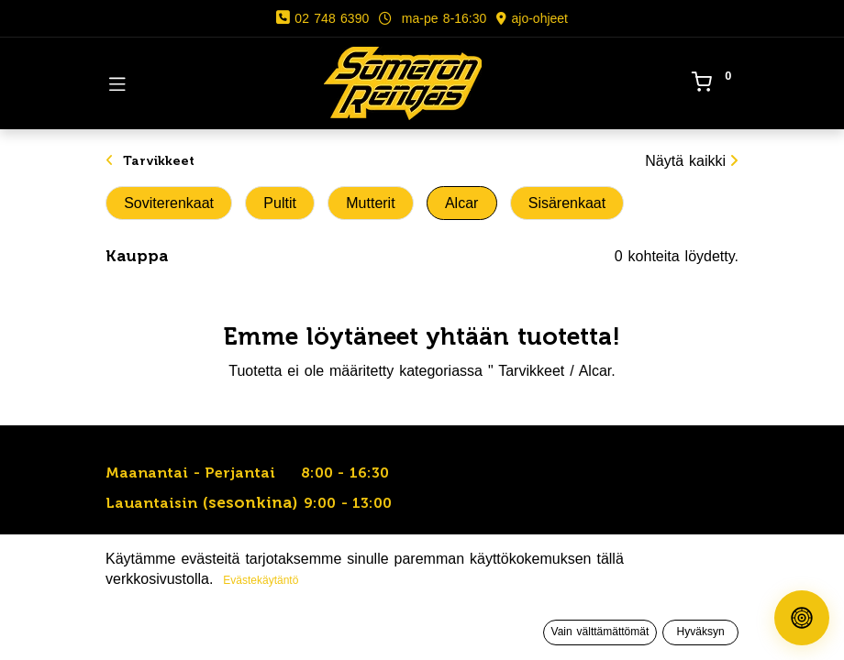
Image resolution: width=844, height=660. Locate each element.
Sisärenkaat (567, 203)
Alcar (461, 203)
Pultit (279, 203)
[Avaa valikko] (422, 633)
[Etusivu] (60, 628)
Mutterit (370, 203)
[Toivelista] (603, 628)
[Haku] (241, 628)
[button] (645, 592)
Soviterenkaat (169, 203)
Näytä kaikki (691, 161)
